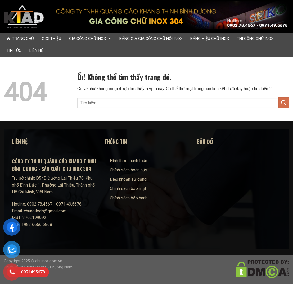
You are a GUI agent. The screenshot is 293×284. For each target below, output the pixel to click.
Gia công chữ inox (90, 39)
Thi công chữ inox (255, 38)
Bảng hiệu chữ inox (209, 38)
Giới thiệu (51, 38)
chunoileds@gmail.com (45, 210)
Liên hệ (36, 50)
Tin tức (14, 50)
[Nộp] (283, 102)
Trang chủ (23, 38)
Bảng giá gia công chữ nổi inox (150, 38)
